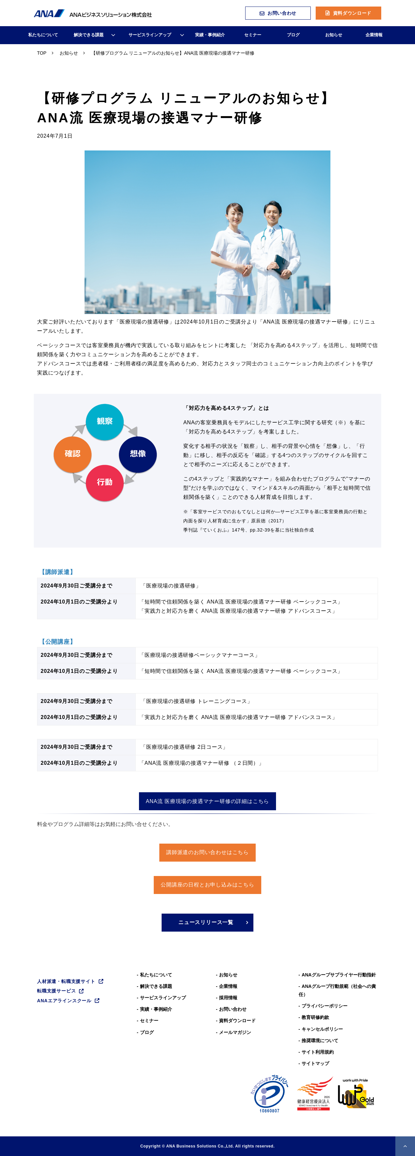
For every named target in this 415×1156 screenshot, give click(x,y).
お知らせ (333, 34)
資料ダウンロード (352, 13)
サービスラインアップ (149, 34)
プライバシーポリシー (324, 1005)
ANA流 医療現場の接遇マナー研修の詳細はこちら (207, 801)
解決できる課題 (89, 34)
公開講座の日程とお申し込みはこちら (207, 884)
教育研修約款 (315, 1017)
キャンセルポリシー (322, 1029)
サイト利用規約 (318, 1052)
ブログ (293, 34)
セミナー (252, 34)
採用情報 (228, 997)
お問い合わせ (281, 13)
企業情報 (374, 34)
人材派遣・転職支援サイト (66, 981)
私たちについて (43, 34)
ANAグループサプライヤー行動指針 (339, 974)
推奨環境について (320, 1040)
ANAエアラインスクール (64, 1000)
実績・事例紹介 (210, 34)
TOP (42, 53)
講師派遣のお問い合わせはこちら (207, 852)
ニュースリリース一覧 (205, 922)
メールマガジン (235, 1032)
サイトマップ (315, 1063)
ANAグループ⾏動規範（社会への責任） (337, 990)
